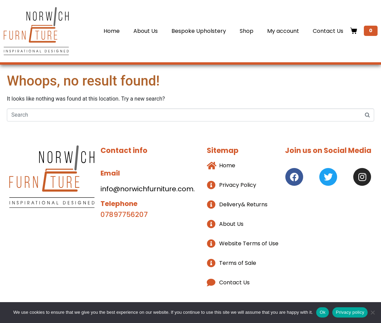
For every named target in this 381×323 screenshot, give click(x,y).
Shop (246, 31)
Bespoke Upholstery (198, 31)
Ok (322, 312)
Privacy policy (350, 312)
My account (283, 31)
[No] (372, 312)
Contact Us (328, 31)
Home (112, 31)
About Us (145, 31)
